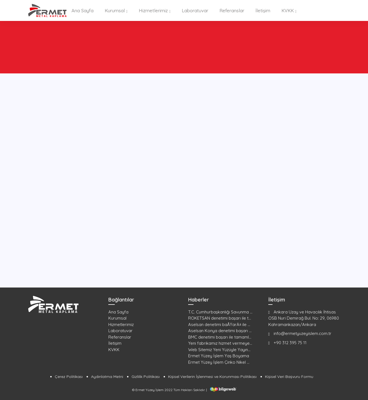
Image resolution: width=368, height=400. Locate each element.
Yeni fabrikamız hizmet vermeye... (220, 343)
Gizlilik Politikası (146, 376)
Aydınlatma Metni (107, 376)
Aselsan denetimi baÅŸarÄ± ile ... (219, 324)
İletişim (261, 10)
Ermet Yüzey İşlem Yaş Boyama (218, 355)
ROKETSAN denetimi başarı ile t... (219, 317)
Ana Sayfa (84, 10)
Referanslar (231, 10)
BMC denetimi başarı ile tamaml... (219, 336)
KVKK (285, 10)
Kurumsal (116, 10)
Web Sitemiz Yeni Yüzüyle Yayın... (219, 349)
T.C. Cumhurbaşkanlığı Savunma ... (220, 311)
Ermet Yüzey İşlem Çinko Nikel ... (218, 361)
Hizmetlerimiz (153, 10)
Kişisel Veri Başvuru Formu (289, 376)
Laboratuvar (194, 10)
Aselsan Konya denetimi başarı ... (220, 330)
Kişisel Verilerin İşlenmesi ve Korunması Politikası (212, 376)
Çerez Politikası (69, 376)
